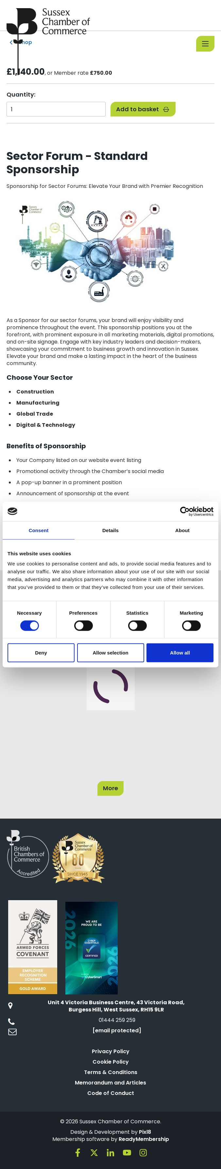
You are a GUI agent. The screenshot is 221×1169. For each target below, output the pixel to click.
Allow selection (110, 652)
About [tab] (182, 530)
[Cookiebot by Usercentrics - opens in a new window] (184, 511)
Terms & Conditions (110, 1072)
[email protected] (117, 1030)
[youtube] (126, 1152)
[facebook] (77, 1152)
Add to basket (143, 109)
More (110, 788)
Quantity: (21, 94)
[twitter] (94, 1152)
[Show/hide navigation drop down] (205, 44)
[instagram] (143, 1152)
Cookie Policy (111, 1062)
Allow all (180, 652)
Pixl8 (145, 1132)
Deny (41, 652)
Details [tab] (110, 530)
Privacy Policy (110, 1051)
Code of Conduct (110, 1093)
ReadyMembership (144, 1139)
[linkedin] (110, 1152)
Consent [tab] (39, 530)
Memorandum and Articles (110, 1082)
